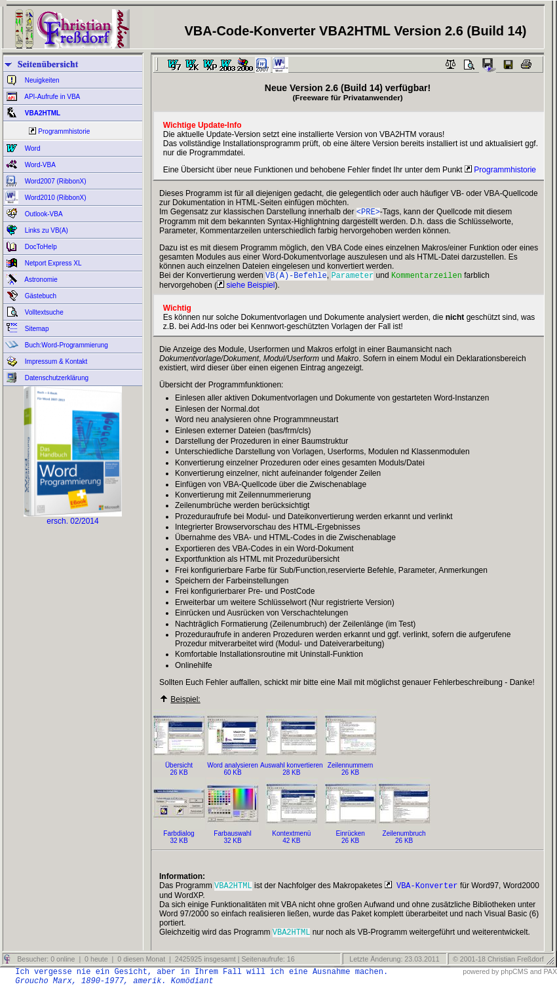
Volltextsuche (43, 312)
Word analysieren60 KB (232, 768)
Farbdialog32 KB (179, 837)
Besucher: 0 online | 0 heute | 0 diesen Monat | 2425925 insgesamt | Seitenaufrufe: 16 (154, 964)
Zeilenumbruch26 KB (404, 837)
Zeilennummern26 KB (350, 768)
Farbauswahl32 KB (232, 837)
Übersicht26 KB (179, 768)
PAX (550, 977)
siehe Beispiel (246, 287)
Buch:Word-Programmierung (65, 345)
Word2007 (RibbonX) (54, 181)
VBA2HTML (41, 113)
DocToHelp (40, 246)
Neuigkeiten (41, 80)
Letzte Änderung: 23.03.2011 (393, 964)
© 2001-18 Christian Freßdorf (498, 964)
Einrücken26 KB (350, 837)
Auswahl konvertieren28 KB (291, 768)
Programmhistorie (64, 131)
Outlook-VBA (43, 214)
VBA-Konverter (421, 889)
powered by (481, 977)
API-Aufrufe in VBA (51, 96)
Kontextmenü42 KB (291, 837)
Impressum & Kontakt (55, 361)
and (536, 977)
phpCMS (514, 977)
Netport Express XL (52, 263)
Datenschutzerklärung (55, 377)
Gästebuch (39, 296)
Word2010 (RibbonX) (54, 197)
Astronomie (40, 279)
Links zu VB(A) (45, 230)
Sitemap (35, 328)
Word (32, 148)
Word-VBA (39, 164)
